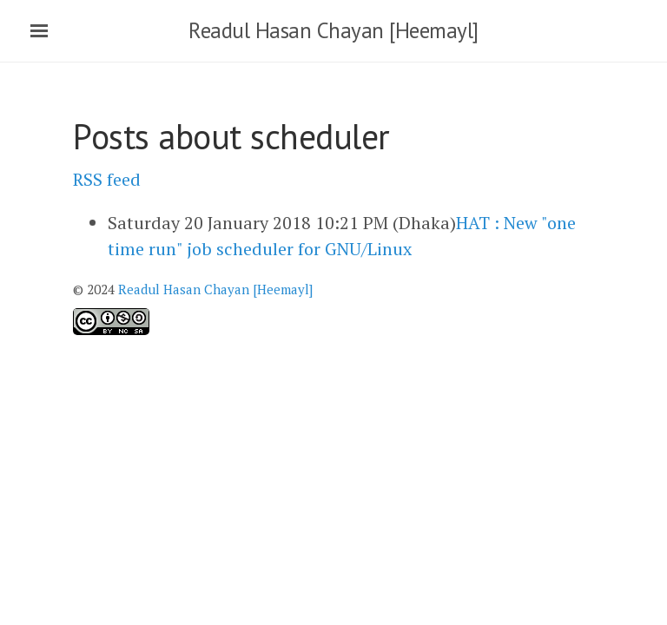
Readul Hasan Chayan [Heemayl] (333, 30)
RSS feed (107, 179)
